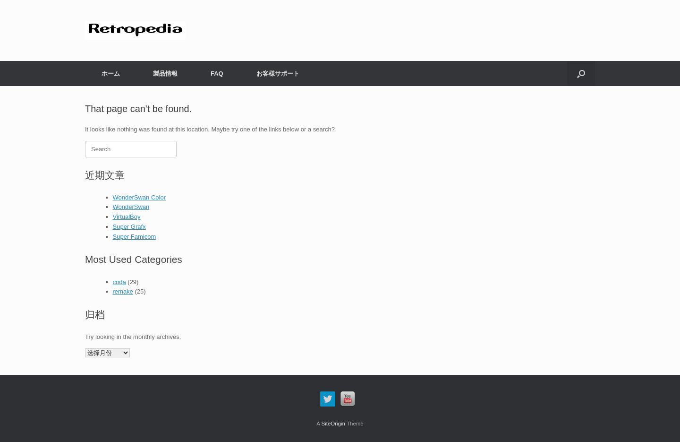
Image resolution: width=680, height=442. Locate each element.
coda (119, 282)
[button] (581, 73)
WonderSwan (131, 206)
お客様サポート (277, 73)
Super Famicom (134, 236)
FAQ (217, 73)
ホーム (111, 73)
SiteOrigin (333, 423)
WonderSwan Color (139, 197)
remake (123, 291)
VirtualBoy (127, 216)
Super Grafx (129, 226)
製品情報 (165, 73)
